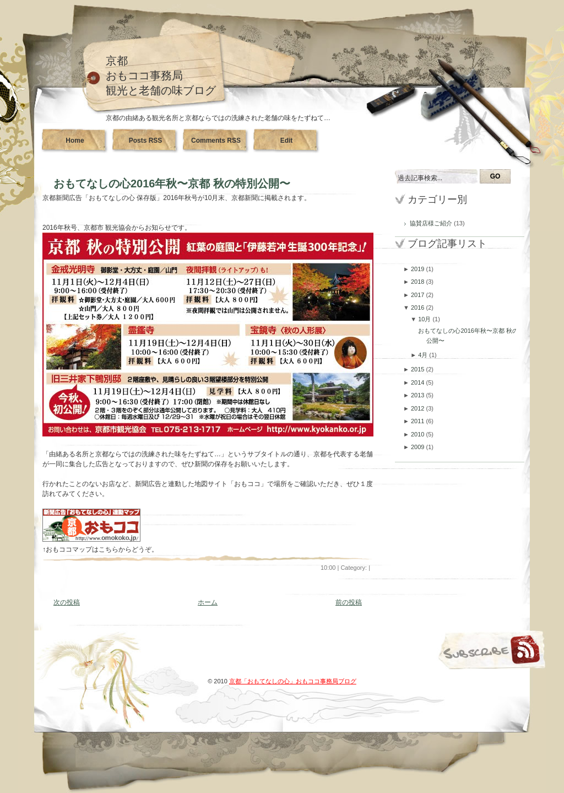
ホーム (208, 602)
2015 (418, 369)
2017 (418, 295)
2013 (418, 395)
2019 (418, 269)
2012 (418, 408)
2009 (418, 447)
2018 (418, 281)
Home (75, 140)
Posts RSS (145, 140)
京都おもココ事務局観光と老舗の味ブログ (161, 75)
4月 (423, 355)
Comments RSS (216, 140)
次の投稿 (66, 602)
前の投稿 (348, 602)
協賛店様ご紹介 (432, 223)
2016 (418, 307)
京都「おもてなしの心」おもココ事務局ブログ (292, 681)
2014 (418, 382)
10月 (425, 319)
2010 (418, 434)
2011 (418, 421)
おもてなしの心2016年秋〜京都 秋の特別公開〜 (171, 183)
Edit (286, 140)
